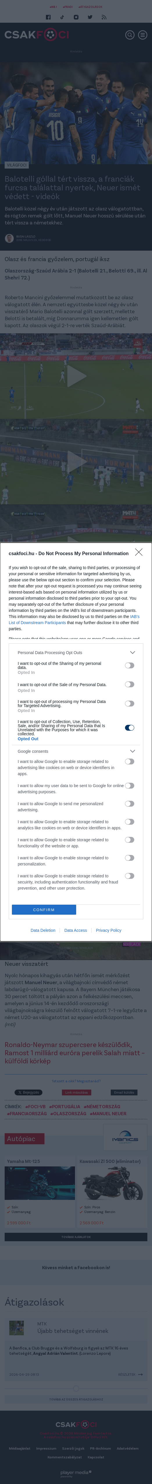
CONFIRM (44, 910)
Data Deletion (43, 930)
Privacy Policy (108, 930)
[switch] (129, 665)
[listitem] (76, 652)
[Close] (140, 553)
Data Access (75, 930)
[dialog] (76, 742)
